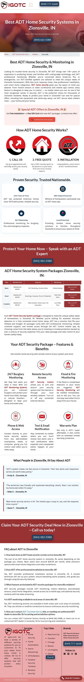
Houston (51, 638)
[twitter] (67, 654)
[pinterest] (75, 654)
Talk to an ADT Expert (72, 288)
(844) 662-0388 (42, 39)
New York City (54, 634)
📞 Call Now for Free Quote (42, 119)
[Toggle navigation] (31, 4)
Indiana (35, 54)
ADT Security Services (20, 54)
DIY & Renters (33, 656)
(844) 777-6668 (49, 4)
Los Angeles (53, 650)
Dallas (50, 653)
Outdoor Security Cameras (32, 663)
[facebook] (64, 654)
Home (27, 34)
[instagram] (71, 654)
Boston (51, 646)
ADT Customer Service (33, 611)
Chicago (51, 642)
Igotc (11, 680)
